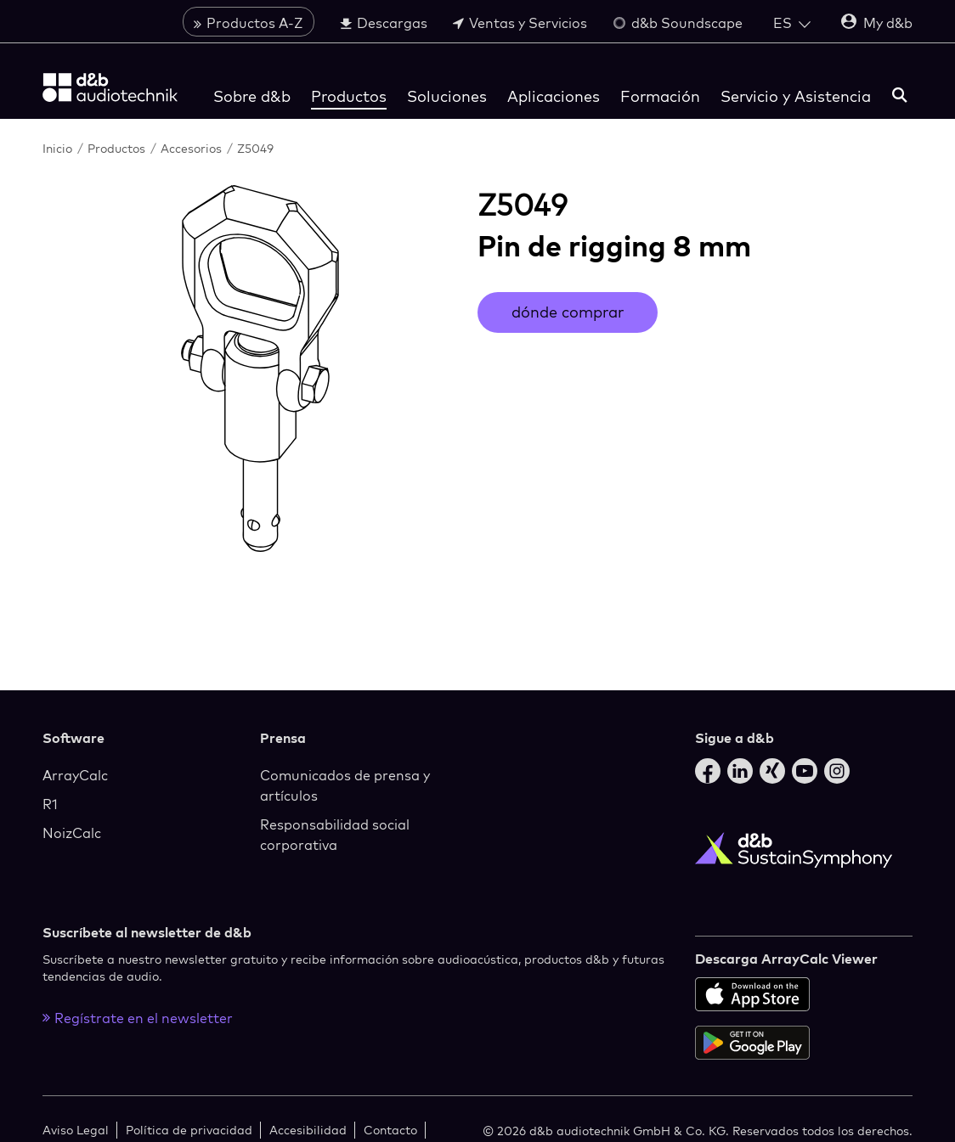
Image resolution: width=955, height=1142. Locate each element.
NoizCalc (71, 832)
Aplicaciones (553, 96)
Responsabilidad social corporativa (335, 834)
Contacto (390, 1130)
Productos (349, 96)
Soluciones (447, 96)
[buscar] (900, 96)
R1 (50, 804)
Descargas (383, 22)
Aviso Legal (75, 1130)
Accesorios (193, 148)
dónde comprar (567, 312)
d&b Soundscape (678, 22)
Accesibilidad (308, 1130)
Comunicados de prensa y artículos (345, 785)
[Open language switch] (792, 22)
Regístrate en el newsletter (137, 1018)
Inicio (59, 148)
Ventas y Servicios (520, 22)
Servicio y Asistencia (795, 96)
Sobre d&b (252, 96)
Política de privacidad (189, 1130)
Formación (660, 96)
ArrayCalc (75, 775)
